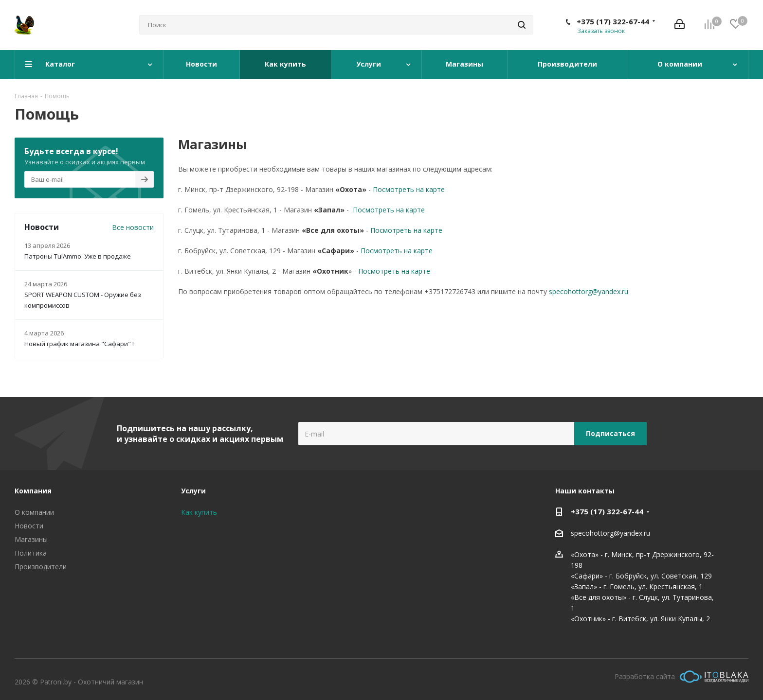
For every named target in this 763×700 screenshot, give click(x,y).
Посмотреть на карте (409, 189)
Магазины (31, 539)
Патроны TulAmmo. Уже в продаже (77, 256)
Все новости (133, 227)
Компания (33, 490)
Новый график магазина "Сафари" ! (79, 343)
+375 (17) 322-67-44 (613, 21)
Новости (29, 525)
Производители (41, 566)
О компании (34, 512)
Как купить (199, 512)
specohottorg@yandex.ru (588, 291)
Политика (31, 553)
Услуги (193, 490)
